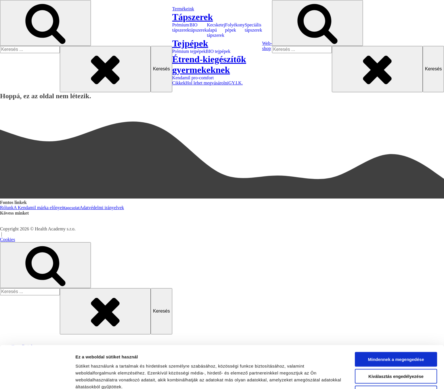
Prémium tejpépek (189, 51)
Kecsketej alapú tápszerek (216, 30)
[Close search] (105, 69)
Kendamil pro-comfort (193, 77)
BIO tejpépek (218, 51)
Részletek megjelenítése (100, 356)
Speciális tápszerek (253, 27)
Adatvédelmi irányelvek (102, 207)
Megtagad (396, 335)
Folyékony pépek (235, 27)
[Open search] (45, 23)
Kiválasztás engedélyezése (396, 318)
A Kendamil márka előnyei (38, 207)
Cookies (7, 239)
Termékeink (183, 8)
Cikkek (178, 82)
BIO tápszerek (198, 27)
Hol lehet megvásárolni (206, 82)
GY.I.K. (235, 82)
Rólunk (7, 207)
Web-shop (267, 46)
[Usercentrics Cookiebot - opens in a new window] (37, 356)
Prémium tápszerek (181, 27)
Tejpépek (31, 383)
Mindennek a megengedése (396, 301)
